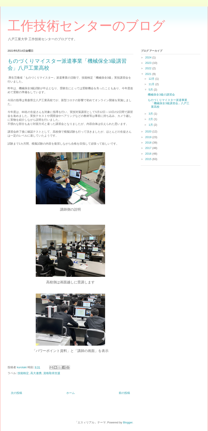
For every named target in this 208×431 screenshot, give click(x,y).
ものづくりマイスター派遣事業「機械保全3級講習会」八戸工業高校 (168, 103)
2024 (148, 57)
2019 (148, 137)
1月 (151, 124)
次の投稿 (16, 393)
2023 (148, 62)
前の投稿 (124, 393)
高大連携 (36, 373)
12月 (152, 78)
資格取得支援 (51, 373)
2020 (148, 131)
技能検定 (23, 373)
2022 (148, 68)
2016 (148, 153)
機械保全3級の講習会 (161, 94)
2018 (148, 142)
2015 (148, 159)
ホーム (70, 393)
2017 (148, 148)
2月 (151, 119)
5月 (151, 89)
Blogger (127, 422)
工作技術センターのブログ (86, 26)
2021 (148, 74)
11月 (152, 84)
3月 (151, 113)
